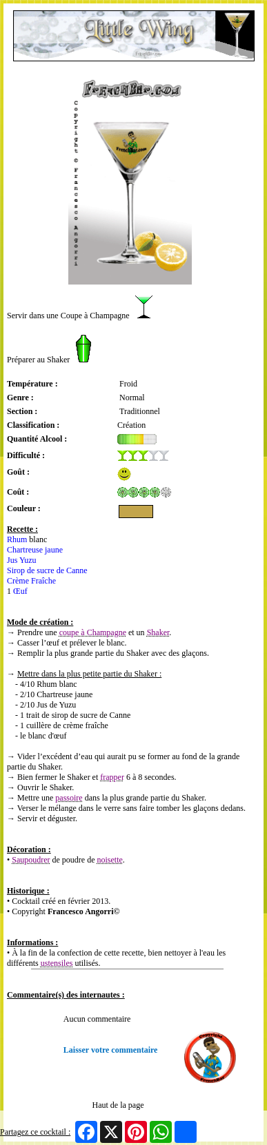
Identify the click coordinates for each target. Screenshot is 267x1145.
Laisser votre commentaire (110, 1050)
